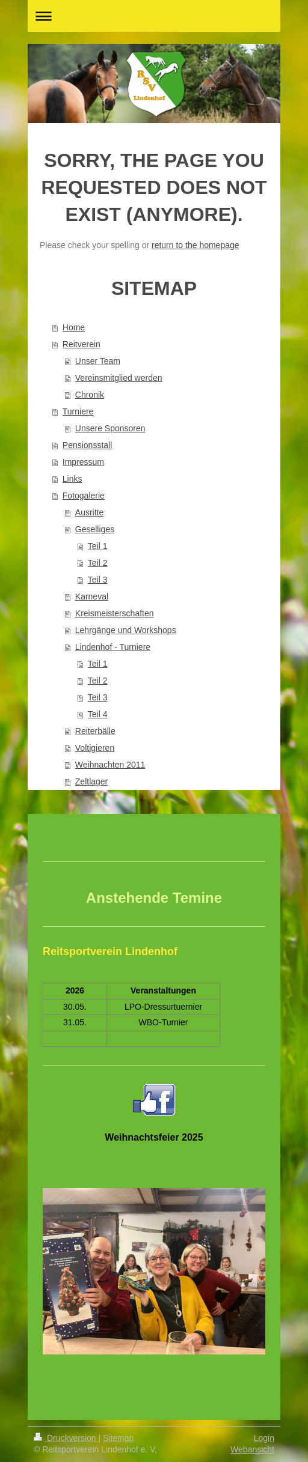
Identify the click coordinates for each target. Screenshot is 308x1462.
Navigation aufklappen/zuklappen (154, 16)
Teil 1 (98, 546)
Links (72, 479)
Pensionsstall (87, 445)
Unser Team (97, 361)
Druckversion (66, 1438)
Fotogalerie (84, 495)
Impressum (83, 462)
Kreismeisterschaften (114, 613)
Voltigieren (94, 748)
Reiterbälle (95, 731)
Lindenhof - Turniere (112, 647)
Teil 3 (98, 579)
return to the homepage (195, 245)
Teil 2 (98, 563)
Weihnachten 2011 (110, 764)
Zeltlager (91, 781)
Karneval (91, 596)
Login (264, 1438)
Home (74, 327)
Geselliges (94, 529)
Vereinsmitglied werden (118, 378)
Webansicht (252, 1449)
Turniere (78, 411)
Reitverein (81, 344)
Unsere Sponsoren (110, 428)
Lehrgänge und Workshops (125, 630)
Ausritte (89, 512)
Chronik (89, 394)
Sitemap (118, 1438)
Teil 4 (98, 714)
